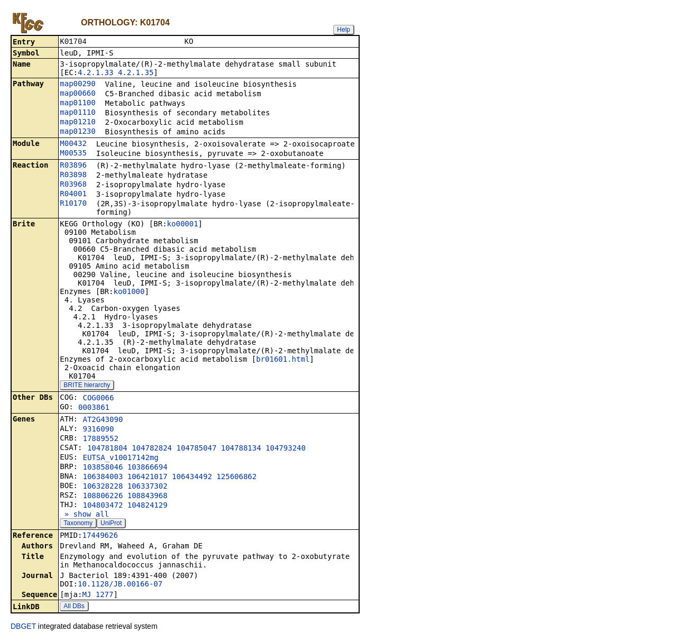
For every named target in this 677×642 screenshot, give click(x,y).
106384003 (103, 477)
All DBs (73, 607)
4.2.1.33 (95, 73)
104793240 (286, 449)
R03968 (73, 185)
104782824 (152, 449)
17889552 (100, 439)
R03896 (73, 166)
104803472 (103, 506)
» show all (84, 515)
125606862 (236, 477)
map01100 (77, 103)
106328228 (103, 487)
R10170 (73, 204)
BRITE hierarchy (86, 386)
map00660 (77, 94)
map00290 (77, 84)
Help (343, 29)
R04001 (73, 194)
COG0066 (98, 399)
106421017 (147, 477)
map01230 (77, 132)
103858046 (103, 468)
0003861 (93, 408)
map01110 (77, 113)
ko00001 (182, 225)
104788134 (241, 449)
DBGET (23, 627)
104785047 (196, 449)
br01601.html (282, 360)
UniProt (111, 524)
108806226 (103, 496)
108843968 (147, 496)
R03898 (73, 175)
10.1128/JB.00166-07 (120, 585)
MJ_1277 (97, 595)
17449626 (99, 536)
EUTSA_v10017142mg (120, 458)
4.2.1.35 (135, 73)
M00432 (73, 144)
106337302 (147, 487)
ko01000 (128, 292)
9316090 (98, 430)
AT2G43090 (103, 420)
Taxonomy (78, 524)
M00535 (73, 154)
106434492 (192, 477)
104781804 (107, 449)
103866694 (147, 468)
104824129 (147, 506)
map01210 (77, 122)
